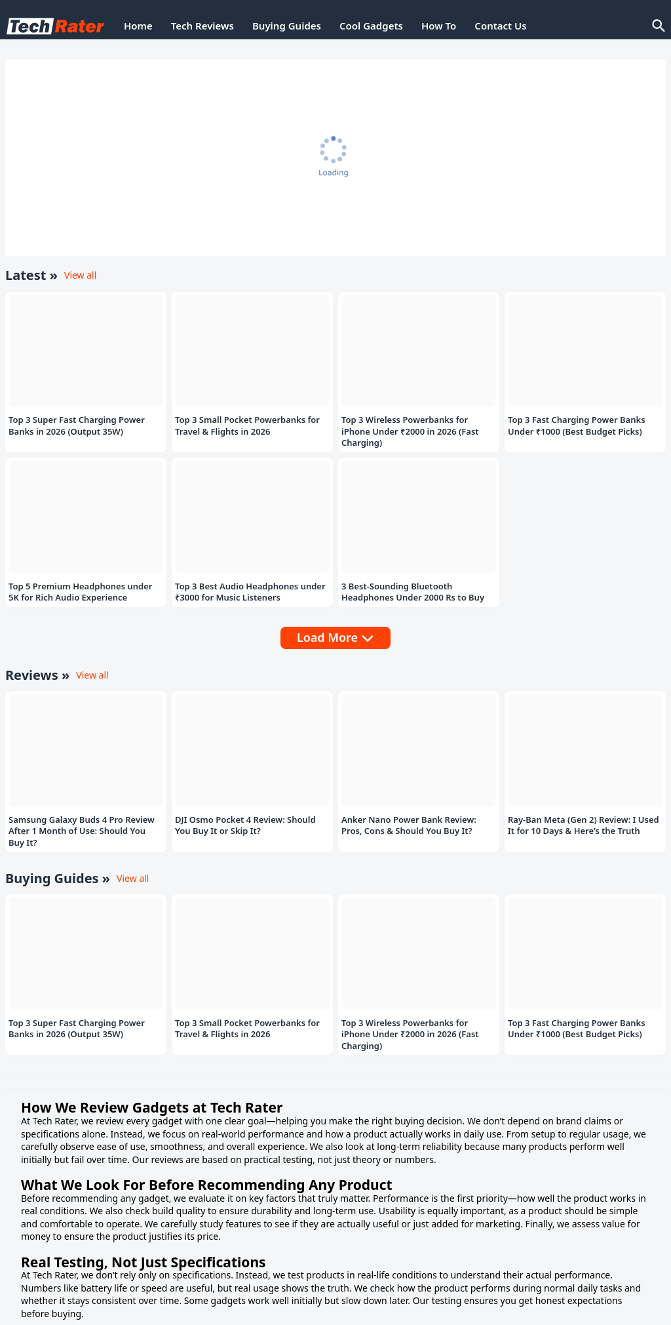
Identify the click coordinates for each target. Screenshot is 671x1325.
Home (138, 25)
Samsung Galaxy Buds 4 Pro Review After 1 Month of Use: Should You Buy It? (82, 831)
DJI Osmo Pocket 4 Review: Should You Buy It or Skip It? (245, 825)
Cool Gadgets (371, 25)
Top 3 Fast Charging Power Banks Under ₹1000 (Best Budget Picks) (576, 425)
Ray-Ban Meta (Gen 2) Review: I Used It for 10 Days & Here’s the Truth (583, 825)
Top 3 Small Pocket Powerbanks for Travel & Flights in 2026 (247, 425)
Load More (327, 637)
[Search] (658, 26)
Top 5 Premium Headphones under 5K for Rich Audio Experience (80, 592)
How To (438, 25)
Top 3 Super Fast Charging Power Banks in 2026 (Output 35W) (77, 425)
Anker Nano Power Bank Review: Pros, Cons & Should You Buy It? (408, 825)
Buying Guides (286, 25)
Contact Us (500, 25)
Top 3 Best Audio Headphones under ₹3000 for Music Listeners (250, 592)
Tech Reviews (202, 25)
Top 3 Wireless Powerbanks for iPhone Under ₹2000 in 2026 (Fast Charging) (410, 431)
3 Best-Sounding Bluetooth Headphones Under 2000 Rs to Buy (412, 592)
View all (80, 275)
